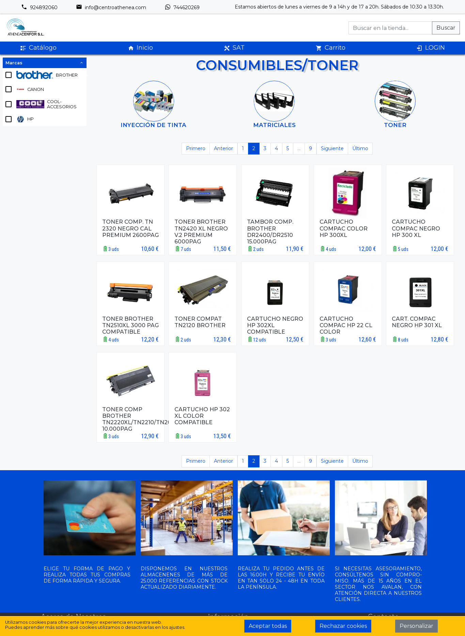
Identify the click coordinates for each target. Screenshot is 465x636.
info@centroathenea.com (111, 7)
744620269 (182, 7)
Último (360, 148)
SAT (234, 48)
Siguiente (332, 148)
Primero (195, 148)
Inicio (140, 48)
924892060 (39, 7)
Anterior (223, 148)
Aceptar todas (268, 626)
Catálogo (38, 48)
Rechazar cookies (343, 626)
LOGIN (430, 48)
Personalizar (416, 626)
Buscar (445, 28)
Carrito (330, 48)
